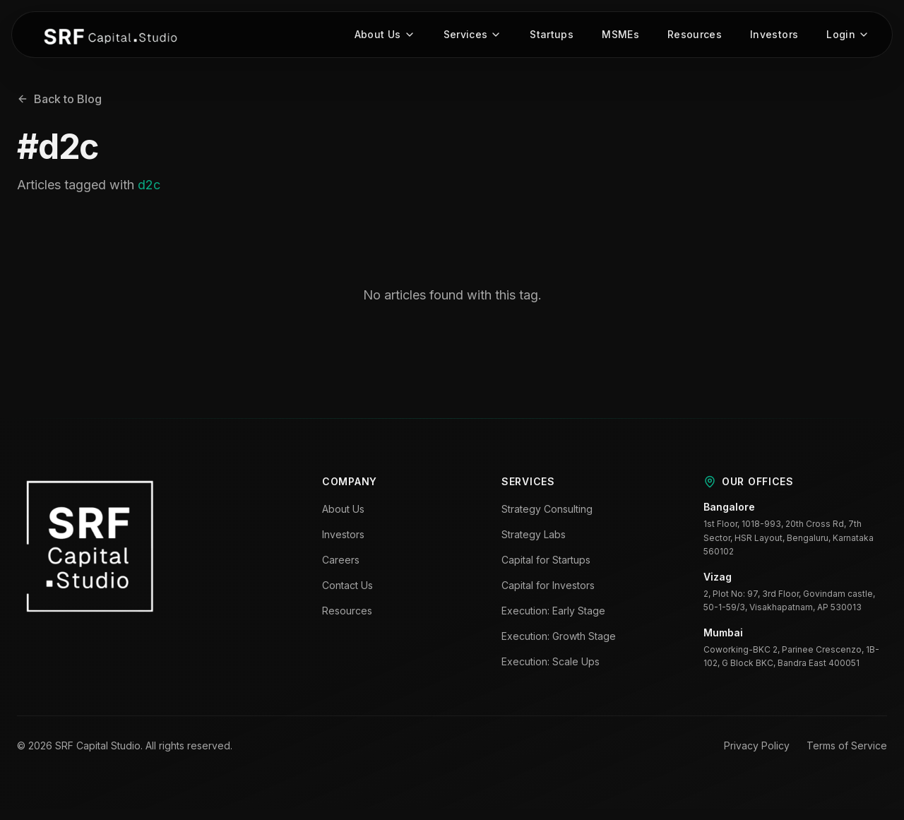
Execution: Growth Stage (558, 637)
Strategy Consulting (547, 510)
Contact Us (347, 586)
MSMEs (620, 35)
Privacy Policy (757, 745)
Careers (340, 560)
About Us (385, 35)
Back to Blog (59, 100)
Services (473, 35)
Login (847, 35)
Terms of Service (847, 745)
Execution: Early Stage (553, 611)
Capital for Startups (545, 560)
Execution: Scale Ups (550, 662)
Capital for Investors (548, 586)
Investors (774, 35)
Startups (551, 35)
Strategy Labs (533, 535)
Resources (694, 35)
